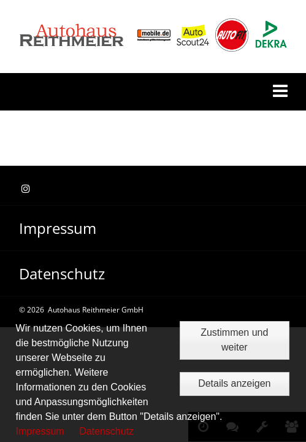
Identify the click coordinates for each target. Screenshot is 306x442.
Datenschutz (106, 431)
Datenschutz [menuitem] (62, 273)
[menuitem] (153, 228)
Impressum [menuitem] (57, 228)
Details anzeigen (234, 383)
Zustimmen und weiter (234, 339)
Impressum (40, 431)
